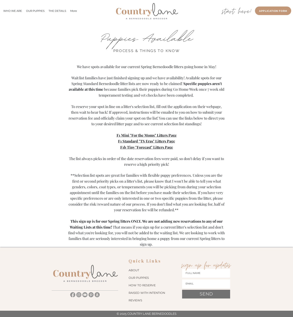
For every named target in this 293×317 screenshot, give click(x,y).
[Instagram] (78, 294)
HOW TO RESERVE (142, 285)
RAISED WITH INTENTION (146, 293)
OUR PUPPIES (139, 278)
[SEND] (206, 294)
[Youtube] (84, 294)
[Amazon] (97, 294)
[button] (57, 11)
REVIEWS (135, 300)
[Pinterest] (91, 294)
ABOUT (134, 270)
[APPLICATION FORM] (273, 11)
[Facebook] (72, 294)
